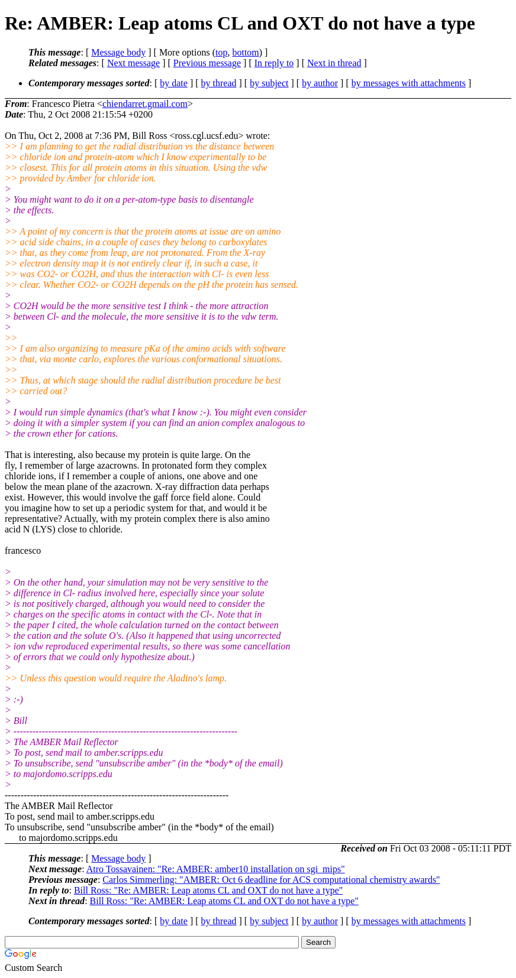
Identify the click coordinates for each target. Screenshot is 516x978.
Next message (133, 63)
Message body (118, 52)
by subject (269, 83)
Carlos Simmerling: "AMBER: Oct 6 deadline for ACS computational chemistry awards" (271, 880)
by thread (219, 83)
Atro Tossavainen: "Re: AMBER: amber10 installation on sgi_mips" (215, 869)
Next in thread (334, 63)
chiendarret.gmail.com (145, 104)
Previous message (207, 63)
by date (174, 83)
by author (320, 83)
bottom (245, 52)
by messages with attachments (408, 83)
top (221, 52)
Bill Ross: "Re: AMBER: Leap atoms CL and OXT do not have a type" (208, 890)
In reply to (274, 63)
